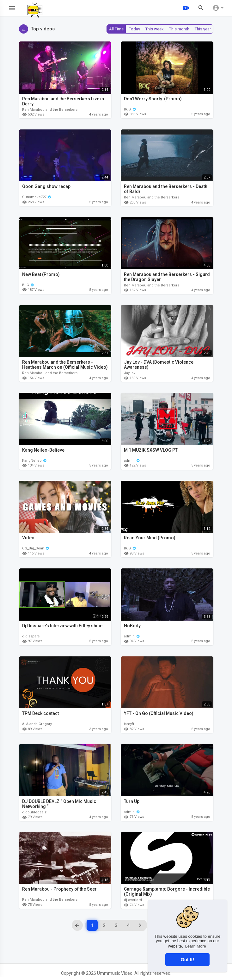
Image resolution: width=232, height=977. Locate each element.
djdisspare (31, 636)
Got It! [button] (187, 959)
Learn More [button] (195, 946)
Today (134, 29)
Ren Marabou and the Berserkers (49, 110)
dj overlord (133, 900)
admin (132, 461)
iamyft (129, 724)
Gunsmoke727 (37, 197)
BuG (130, 109)
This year (203, 29)
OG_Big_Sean (36, 548)
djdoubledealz (34, 812)
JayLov (129, 373)
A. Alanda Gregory (37, 724)
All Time (116, 29)
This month (179, 29)
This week (154, 29)
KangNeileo (34, 461)
